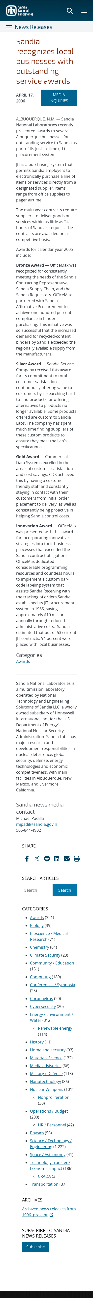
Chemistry (39, 947)
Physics (37, 1133)
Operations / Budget (49, 1111)
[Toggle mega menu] (84, 10)
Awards (23, 661)
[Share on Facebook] (27, 859)
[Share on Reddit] (47, 859)
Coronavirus (41, 998)
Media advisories (46, 1065)
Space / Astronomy (47, 1154)
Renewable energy (55, 1028)
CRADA (44, 1176)
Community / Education (52, 963)
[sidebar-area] (46, 1047)
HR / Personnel (52, 1125)
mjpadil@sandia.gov (35, 824)
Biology (37, 925)
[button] (77, 859)
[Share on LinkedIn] (57, 859)
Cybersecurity (43, 1006)
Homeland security (47, 1050)
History (37, 1042)
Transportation (44, 1184)
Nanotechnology (45, 1081)
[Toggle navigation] (9, 26)
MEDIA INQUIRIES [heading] (63, 97)
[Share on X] (37, 859)
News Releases (33, 26)
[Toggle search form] (69, 10)
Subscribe (35, 1247)
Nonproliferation (53, 1097)
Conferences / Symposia (52, 984)
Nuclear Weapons (46, 1089)
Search (64, 890)
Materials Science (46, 1058)
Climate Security (45, 955)
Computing (40, 977)
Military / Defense (46, 1073)
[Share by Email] (67, 859)
